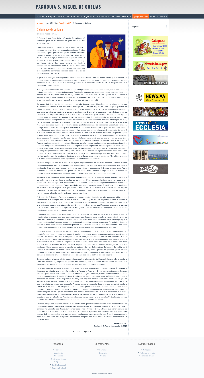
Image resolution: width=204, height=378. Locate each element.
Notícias (116, 16)
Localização (58, 353)
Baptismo (103, 350)
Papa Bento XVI (65, 23)
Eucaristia (103, 353)
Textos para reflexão (147, 353)
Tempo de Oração (147, 356)
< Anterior (76, 332)
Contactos (162, 16)
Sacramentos (72, 16)
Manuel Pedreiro (107, 373)
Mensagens (58, 356)
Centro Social (103, 16)
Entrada (40, 16)
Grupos (60, 16)
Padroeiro (58, 350)
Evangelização (88, 16)
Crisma (103, 356)
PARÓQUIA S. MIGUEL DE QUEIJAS (68, 7)
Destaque (126, 16)
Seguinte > (87, 332)
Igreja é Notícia (141, 16)
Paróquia (50, 16)
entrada (40, 23)
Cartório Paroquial (59, 365)
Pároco (58, 362)
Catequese (147, 350)
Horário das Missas (58, 359)
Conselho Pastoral (59, 368)
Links (152, 16)
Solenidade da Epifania (50, 29)
